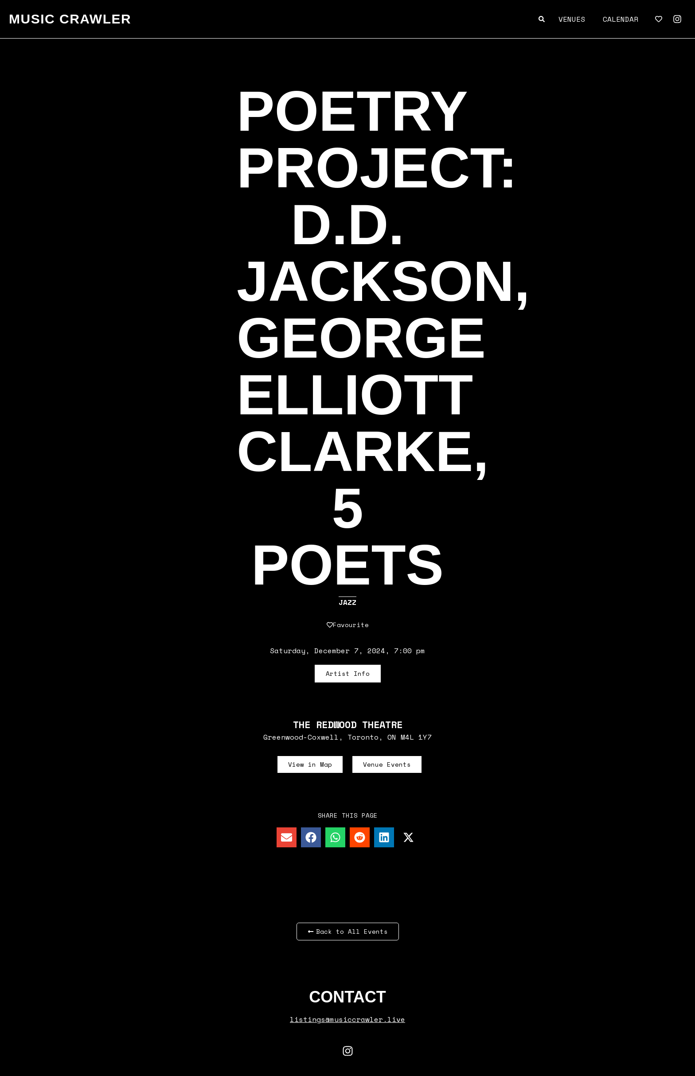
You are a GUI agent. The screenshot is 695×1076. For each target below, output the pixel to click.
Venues (571, 19)
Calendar (620, 19)
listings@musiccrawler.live (347, 1019)
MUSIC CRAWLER (70, 19)
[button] (287, 837)
